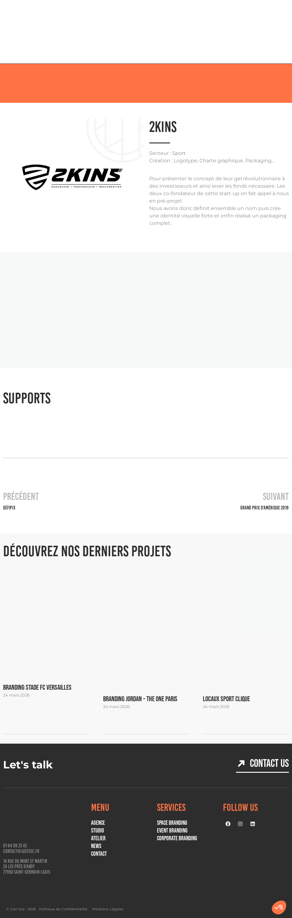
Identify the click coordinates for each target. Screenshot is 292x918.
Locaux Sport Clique (226, 699)
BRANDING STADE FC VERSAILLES (37, 687)
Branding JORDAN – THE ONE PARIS (140, 699)
